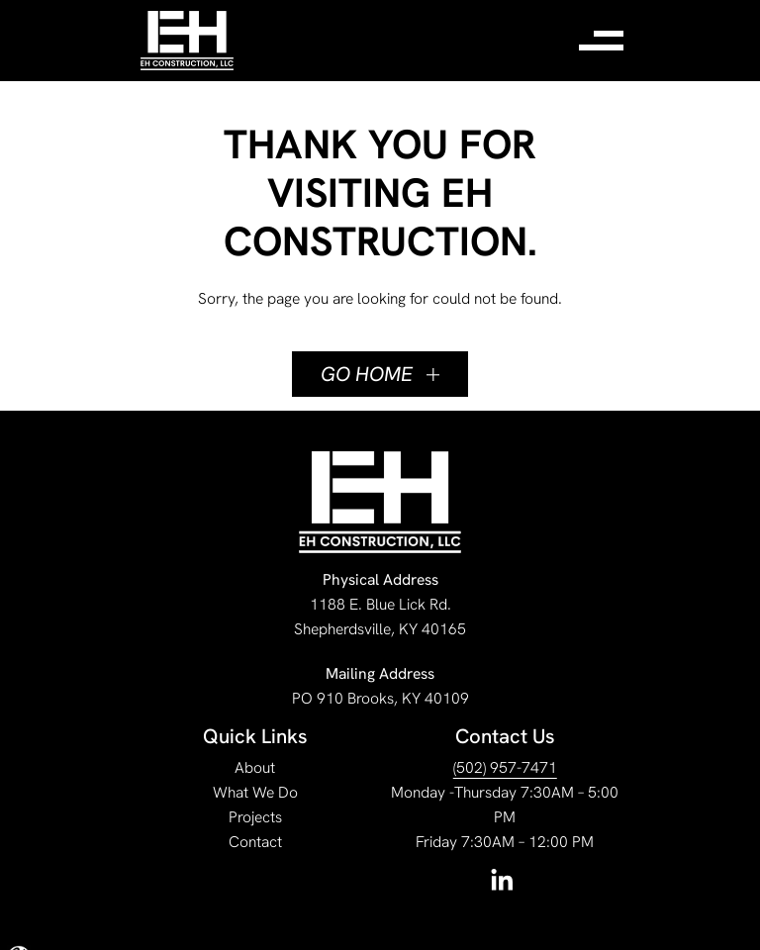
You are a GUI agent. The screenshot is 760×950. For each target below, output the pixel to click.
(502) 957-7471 (505, 767)
